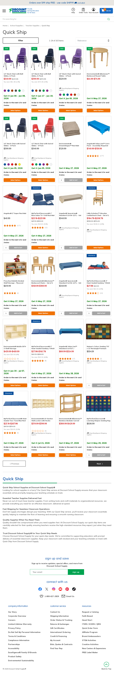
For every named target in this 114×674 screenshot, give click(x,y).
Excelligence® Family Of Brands (22, 652)
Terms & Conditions (17, 636)
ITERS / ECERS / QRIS (91, 624)
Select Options (15, 110)
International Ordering (60, 632)
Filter (20, 40)
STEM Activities (89, 640)
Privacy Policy (14, 628)
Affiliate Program (89, 632)
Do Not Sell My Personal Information (24, 632)
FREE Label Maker (90, 652)
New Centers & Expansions (94, 648)
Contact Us (55, 612)
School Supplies (16, 26)
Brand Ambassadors (91, 636)
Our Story (12, 612)
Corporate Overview (17, 616)
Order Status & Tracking (61, 620)
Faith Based (87, 616)
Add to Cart (73, 180)
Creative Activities (90, 644)
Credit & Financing (58, 636)
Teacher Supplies (32, 26)
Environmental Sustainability (21, 660)
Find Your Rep (56, 648)
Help (73, 10)
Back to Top (106, 666)
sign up (75, 572)
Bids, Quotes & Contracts (61, 644)
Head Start (87, 620)
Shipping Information (59, 616)
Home (5, 26)
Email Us (70, 596)
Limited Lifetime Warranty (20, 624)
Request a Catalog (90, 612)
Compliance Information (18, 640)
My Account (55, 640)
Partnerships (14, 644)
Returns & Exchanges (59, 624)
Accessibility (13, 648)
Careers (11, 620)
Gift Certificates (57, 628)
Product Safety (14, 656)
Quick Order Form (90, 628)
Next (100, 463)
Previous (14, 463)
